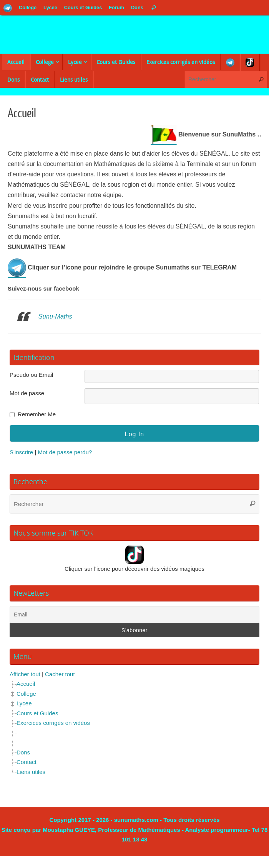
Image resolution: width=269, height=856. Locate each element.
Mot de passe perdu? (65, 452)
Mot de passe (27, 392)
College (26, 693)
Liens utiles (31, 771)
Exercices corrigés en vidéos (53, 723)
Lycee (24, 703)
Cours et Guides (37, 713)
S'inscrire (21, 452)
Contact (27, 762)
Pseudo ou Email (31, 374)
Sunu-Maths (55, 316)
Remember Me (37, 414)
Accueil (26, 683)
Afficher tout (25, 673)
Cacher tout (60, 673)
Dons (23, 752)
